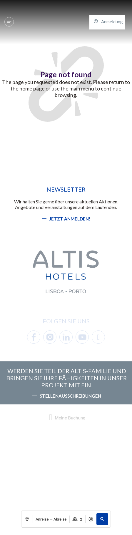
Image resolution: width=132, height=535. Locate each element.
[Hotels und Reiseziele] (9, 22)
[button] (102, 519)
